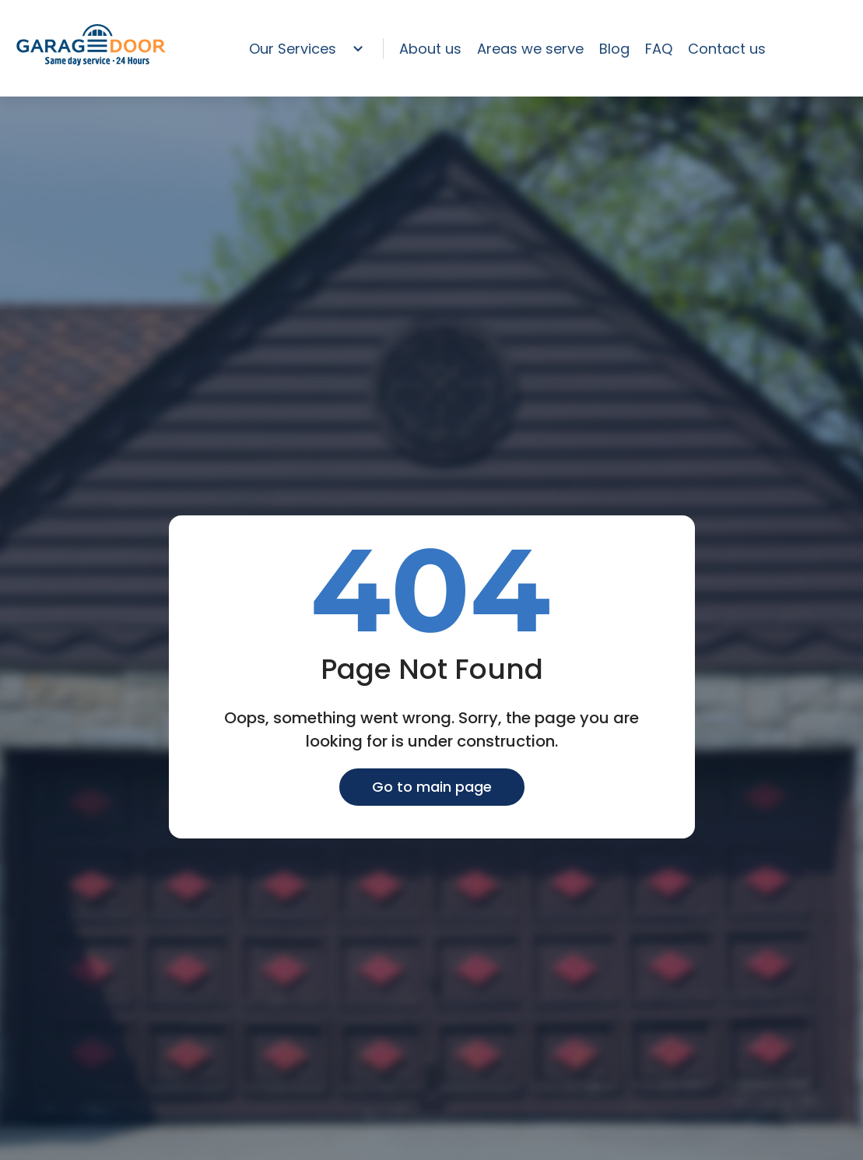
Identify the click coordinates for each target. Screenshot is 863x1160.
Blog (614, 48)
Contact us (727, 48)
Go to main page (432, 786)
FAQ (658, 48)
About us (430, 48)
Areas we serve (530, 48)
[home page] (91, 62)
